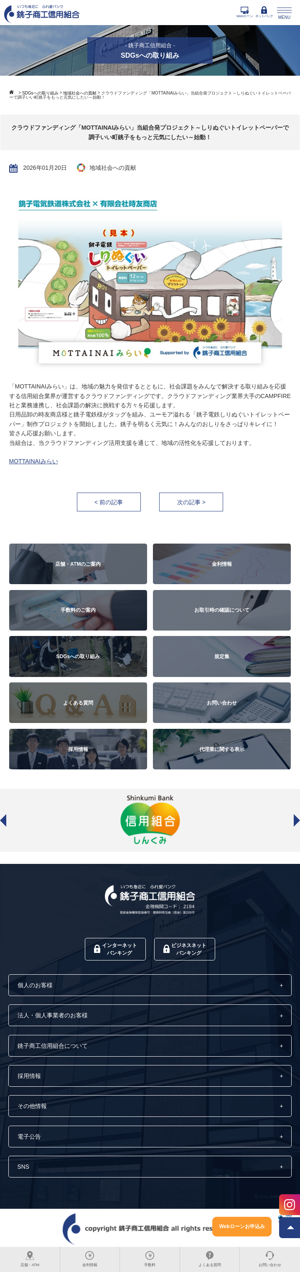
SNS (24, 1168)
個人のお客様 (35, 986)
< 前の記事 (108, 502)
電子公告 (29, 1138)
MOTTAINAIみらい (33, 461)
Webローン (244, 12)
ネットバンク (264, 12)
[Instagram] (289, 1205)
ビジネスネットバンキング (184, 949)
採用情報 (29, 1077)
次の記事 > (191, 502)
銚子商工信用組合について (53, 1046)
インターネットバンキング (115, 949)
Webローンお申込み (241, 1226)
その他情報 (32, 1107)
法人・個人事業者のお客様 (53, 1016)
